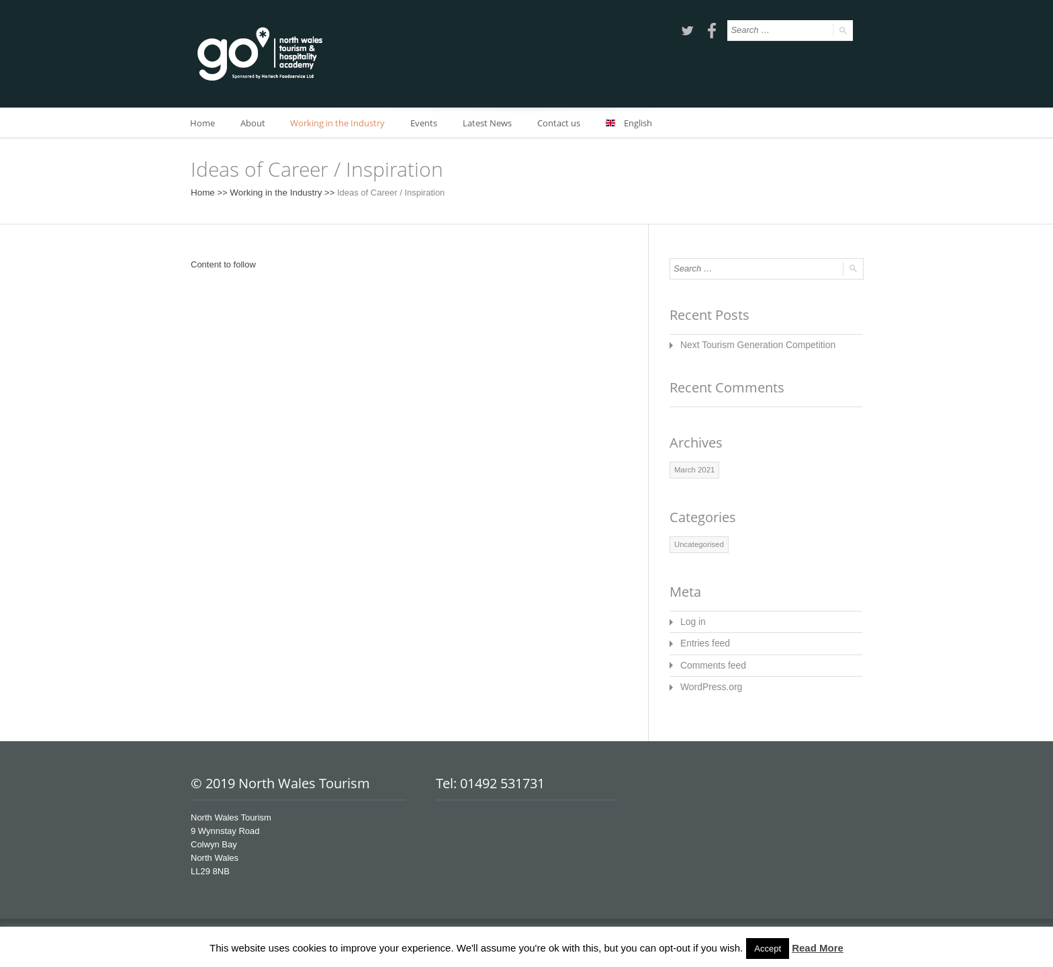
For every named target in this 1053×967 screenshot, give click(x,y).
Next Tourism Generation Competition (753, 344)
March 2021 (693, 469)
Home (203, 123)
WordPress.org (709, 682)
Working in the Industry (341, 123)
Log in (692, 619)
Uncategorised (698, 543)
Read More (817, 948)
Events (429, 123)
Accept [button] (767, 948)
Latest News (493, 123)
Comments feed (711, 661)
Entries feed (703, 640)
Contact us (566, 123)
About (254, 123)
